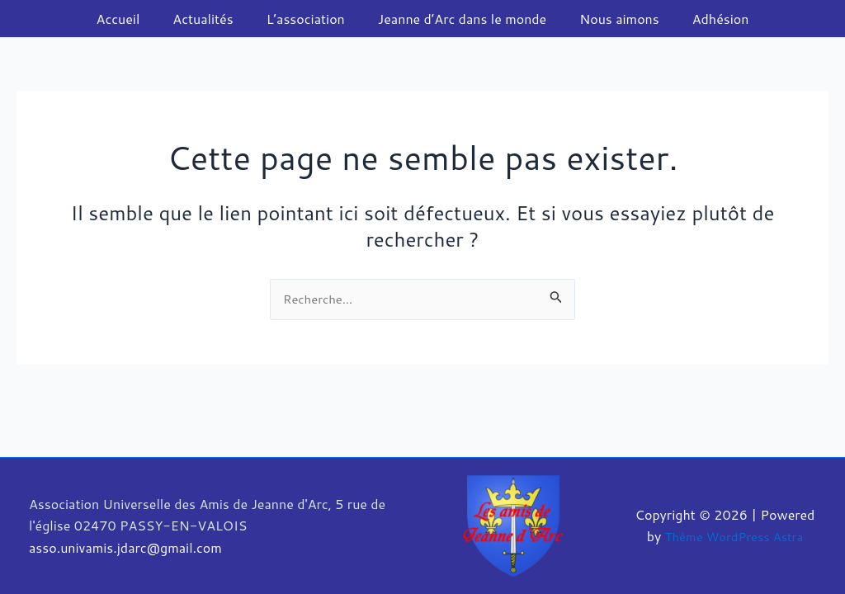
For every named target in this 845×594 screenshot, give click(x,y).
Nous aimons (609, 18)
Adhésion (704, 18)
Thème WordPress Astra (734, 536)
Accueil (135, 18)
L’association (309, 18)
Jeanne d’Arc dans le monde (459, 18)
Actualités (212, 18)
